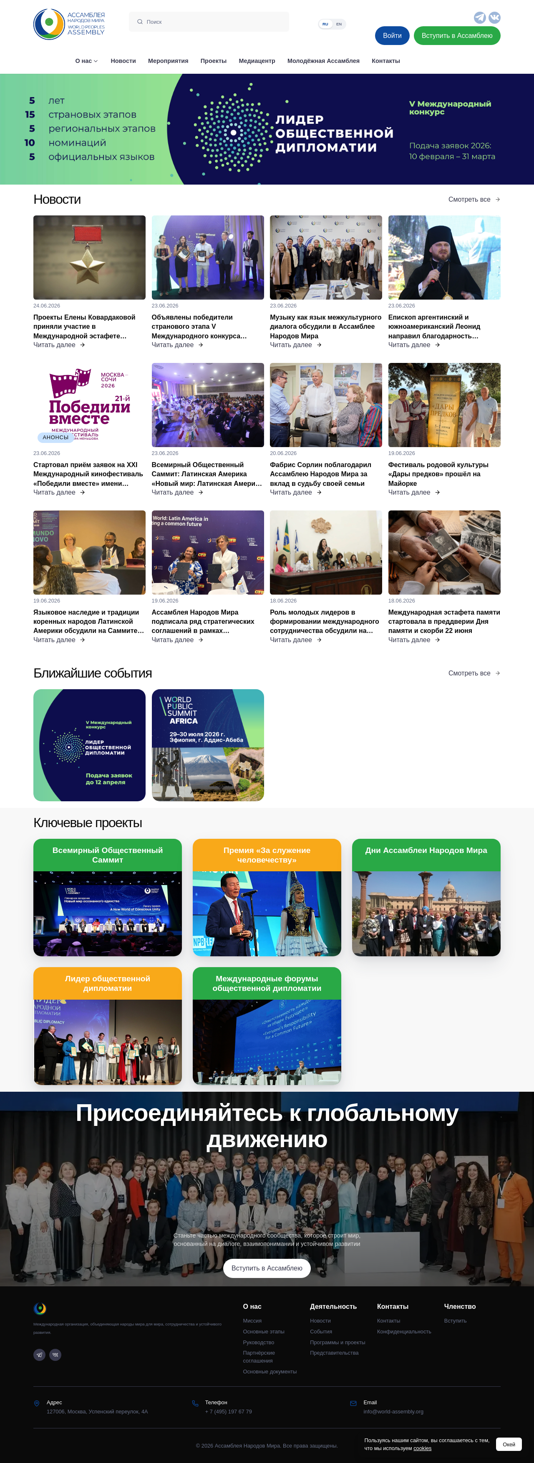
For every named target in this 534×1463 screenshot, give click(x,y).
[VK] (495, 18)
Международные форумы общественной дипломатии (266, 983)
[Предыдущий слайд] (67, 129)
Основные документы (270, 1371)
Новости (320, 1321)
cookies (422, 1448)
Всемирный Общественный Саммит (108, 855)
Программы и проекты (337, 1342)
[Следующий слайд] (467, 129)
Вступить (455, 1321)
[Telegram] (480, 18)
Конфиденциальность (404, 1331)
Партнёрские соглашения (259, 1357)
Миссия (252, 1321)
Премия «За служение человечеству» (267, 855)
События (321, 1331)
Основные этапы (264, 1331)
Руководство (259, 1342)
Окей (509, 1444)
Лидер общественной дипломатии (107, 983)
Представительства (334, 1353)
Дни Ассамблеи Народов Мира (426, 850)
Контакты (388, 1321)
